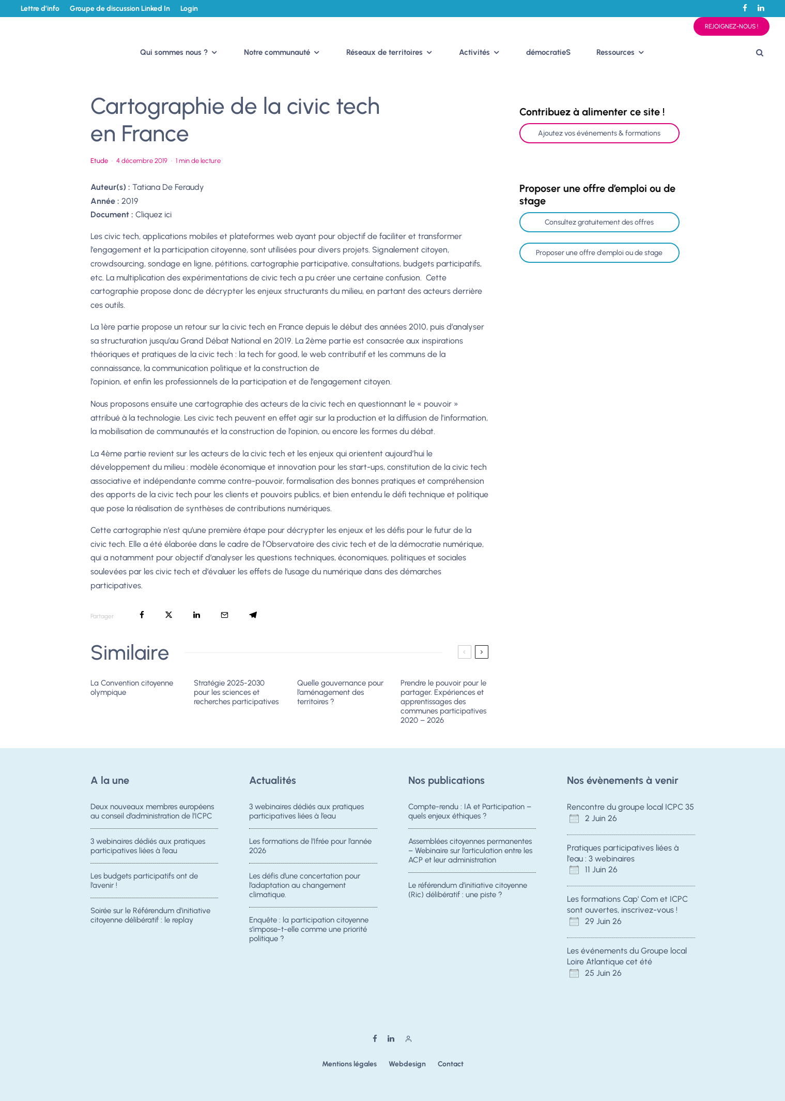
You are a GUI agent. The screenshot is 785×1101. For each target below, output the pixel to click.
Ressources (615, 52)
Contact (451, 1064)
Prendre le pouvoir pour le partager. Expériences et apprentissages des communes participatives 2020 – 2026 (443, 701)
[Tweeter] (169, 615)
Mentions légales (349, 1064)
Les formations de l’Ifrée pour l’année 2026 (310, 846)
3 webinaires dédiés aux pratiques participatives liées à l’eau (147, 846)
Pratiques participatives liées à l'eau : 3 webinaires (623, 853)
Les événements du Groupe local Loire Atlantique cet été (627, 956)
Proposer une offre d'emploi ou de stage (599, 252)
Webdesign (407, 1064)
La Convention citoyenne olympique (131, 687)
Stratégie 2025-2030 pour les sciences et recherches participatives (236, 692)
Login (189, 8)
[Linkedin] (760, 8)
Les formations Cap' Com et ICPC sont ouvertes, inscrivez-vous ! (627, 904)
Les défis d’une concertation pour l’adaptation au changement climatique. (304, 886)
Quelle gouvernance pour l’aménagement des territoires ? (340, 692)
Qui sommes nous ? (174, 52)
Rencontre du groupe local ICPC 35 (630, 807)
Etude (99, 161)
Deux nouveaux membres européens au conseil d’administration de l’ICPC (152, 811)
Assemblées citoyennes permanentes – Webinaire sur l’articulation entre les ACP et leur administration (470, 851)
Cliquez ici (153, 214)
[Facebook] (744, 8)
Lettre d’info (40, 8)
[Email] (224, 615)
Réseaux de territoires (384, 52)
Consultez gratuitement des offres (599, 222)
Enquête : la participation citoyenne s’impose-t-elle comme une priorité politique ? (308, 933)
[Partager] (142, 615)
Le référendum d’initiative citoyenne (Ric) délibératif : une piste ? (467, 891)
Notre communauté (277, 52)
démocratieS (548, 52)
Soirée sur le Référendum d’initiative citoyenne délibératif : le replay (150, 919)
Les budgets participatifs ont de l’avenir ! (144, 881)
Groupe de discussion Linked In (120, 8)
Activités (474, 52)
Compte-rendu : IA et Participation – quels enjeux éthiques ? (469, 811)
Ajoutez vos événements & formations (599, 133)
